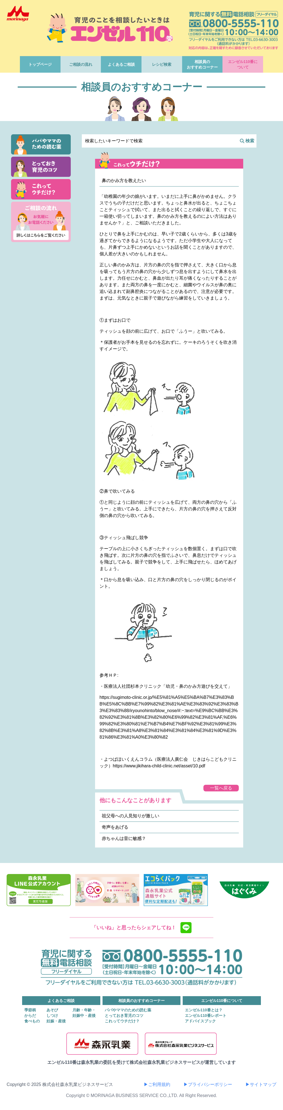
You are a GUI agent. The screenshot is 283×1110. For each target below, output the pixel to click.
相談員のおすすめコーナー (202, 64)
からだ (30, 1015)
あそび (52, 1010)
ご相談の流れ (80, 64)
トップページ (40, 64)
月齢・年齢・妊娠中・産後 (84, 1013)
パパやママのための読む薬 (128, 1010)
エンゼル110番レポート (205, 1015)
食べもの (32, 1021)
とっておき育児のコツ (124, 1015)
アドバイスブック (200, 1021)
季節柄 (30, 1010)
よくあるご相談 (121, 64)
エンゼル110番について (243, 64)
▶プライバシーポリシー (208, 1084)
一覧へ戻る (221, 788)
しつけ (52, 1015)
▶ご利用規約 (157, 1084)
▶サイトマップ (260, 1084)
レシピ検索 (161, 64)
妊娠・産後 (56, 1021)
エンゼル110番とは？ (203, 1010)
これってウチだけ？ (122, 1021)
